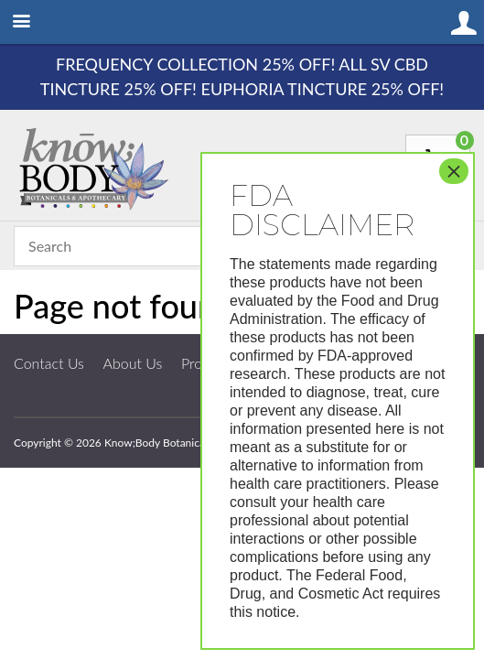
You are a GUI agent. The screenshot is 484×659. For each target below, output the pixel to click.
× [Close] (454, 171)
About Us (133, 363)
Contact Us (49, 363)
